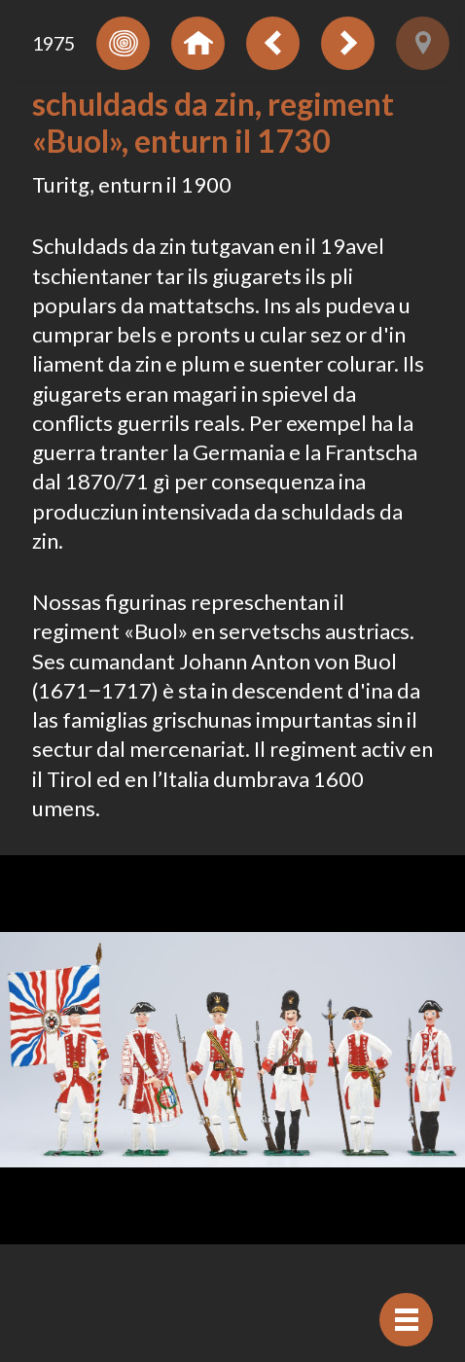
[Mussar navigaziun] (406, 1319)
